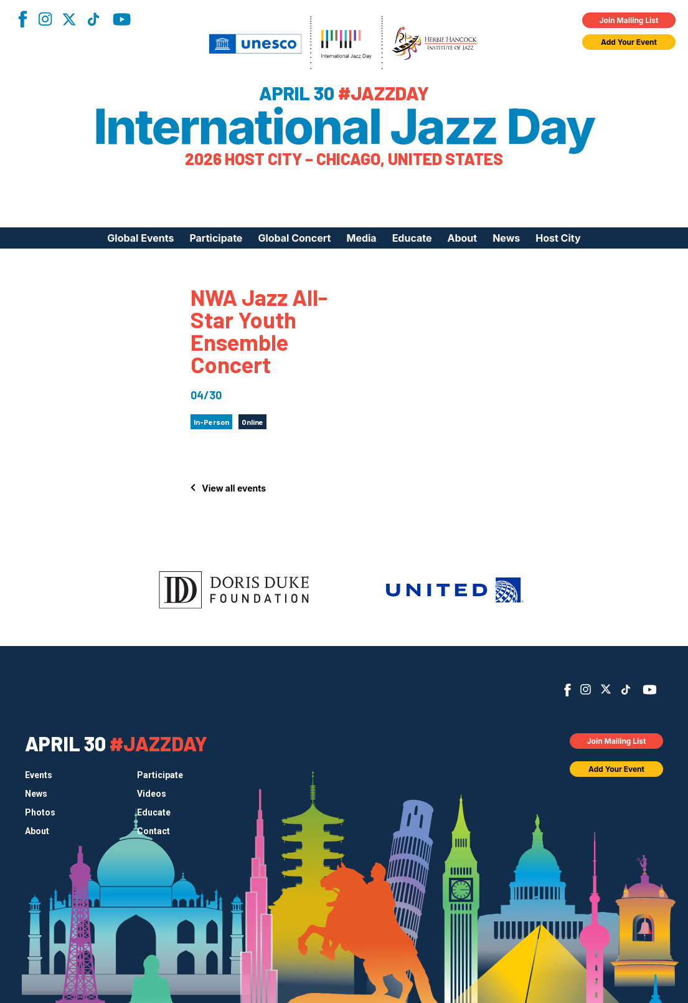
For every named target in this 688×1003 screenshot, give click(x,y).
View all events (234, 488)
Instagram (45, 19)
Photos (40, 812)
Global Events (140, 238)
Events (38, 775)
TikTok (93, 19)
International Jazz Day (344, 126)
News (506, 238)
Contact (153, 831)
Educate (412, 238)
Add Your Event (629, 42)
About (462, 238)
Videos (151, 794)
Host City (557, 238)
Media (361, 238)
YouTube (121, 19)
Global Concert (294, 238)
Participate (215, 238)
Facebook (22, 19)
